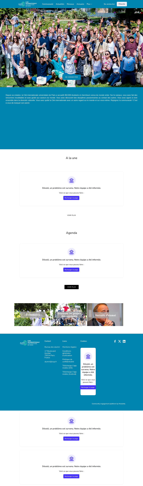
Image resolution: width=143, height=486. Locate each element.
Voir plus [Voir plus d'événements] (71, 287)
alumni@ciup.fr (51, 361)
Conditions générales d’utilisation (67, 353)
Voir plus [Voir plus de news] (71, 215)
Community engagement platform (104, 404)
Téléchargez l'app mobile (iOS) (69, 366)
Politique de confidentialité (68, 360)
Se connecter (109, 4)
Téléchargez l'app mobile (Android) (69, 373)
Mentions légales (69, 347)
